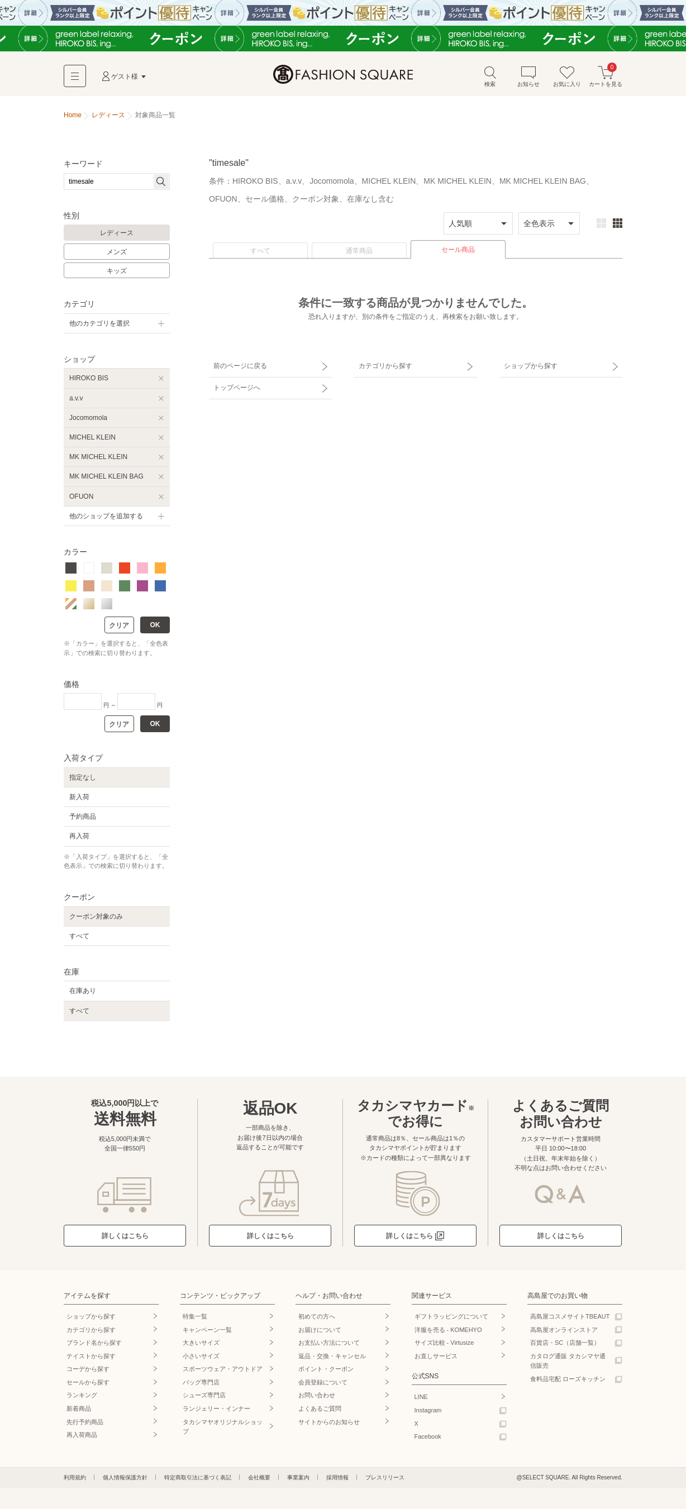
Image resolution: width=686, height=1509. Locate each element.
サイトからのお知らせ (329, 1422)
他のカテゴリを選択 (99, 324)
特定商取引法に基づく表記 (197, 1478)
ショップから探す (529, 366)
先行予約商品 (84, 1422)
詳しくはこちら (125, 1236)
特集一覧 (195, 1317)
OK (155, 626)
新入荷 (79, 798)
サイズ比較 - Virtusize (444, 1343)
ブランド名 (94, 1343)
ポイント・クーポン (326, 1370)
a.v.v (76, 399)
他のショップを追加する (106, 516)
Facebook (428, 1437)
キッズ (117, 271)
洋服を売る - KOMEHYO (448, 1330)
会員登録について (322, 1383)
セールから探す (87, 1383)
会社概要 (259, 1478)
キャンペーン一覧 (207, 1330)
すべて (260, 252)
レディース (117, 234)
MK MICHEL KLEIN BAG (106, 477)
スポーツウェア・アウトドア (223, 1370)
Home (73, 116)
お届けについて (319, 1330)
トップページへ (235, 385)
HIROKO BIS (88, 379)
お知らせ (528, 77)
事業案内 (298, 1478)
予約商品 (82, 818)
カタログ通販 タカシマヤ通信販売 (568, 1361)
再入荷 (79, 837)
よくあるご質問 (319, 1409)
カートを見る (605, 77)
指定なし (82, 778)
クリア (119, 627)
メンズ (117, 253)
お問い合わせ (316, 1396)
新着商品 (78, 1409)
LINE (421, 1398)
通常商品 (359, 252)
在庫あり (82, 992)
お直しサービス (436, 1356)
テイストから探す (91, 1356)
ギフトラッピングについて (451, 1317)
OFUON (81, 497)
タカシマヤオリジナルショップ (223, 1427)
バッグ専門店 (201, 1383)
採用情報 (337, 1478)
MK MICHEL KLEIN (98, 458)
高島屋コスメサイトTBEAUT (569, 1317)
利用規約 (75, 1478)
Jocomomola (88, 418)
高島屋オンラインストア (564, 1330)
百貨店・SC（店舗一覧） (565, 1343)
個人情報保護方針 (125, 1478)
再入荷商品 (81, 1435)
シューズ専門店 (204, 1396)
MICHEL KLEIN (92, 438)
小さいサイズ (201, 1356)
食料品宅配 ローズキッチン (568, 1380)
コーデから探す (87, 1370)
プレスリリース (384, 1478)
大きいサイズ (201, 1343)
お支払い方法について (329, 1343)
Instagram (428, 1411)
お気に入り (567, 77)
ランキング (81, 1396)
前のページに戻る (238, 366)
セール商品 (458, 251)
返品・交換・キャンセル (332, 1356)
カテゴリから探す (384, 366)
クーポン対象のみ (96, 917)
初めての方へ (316, 1317)
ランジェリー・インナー (216, 1409)
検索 (490, 77)
